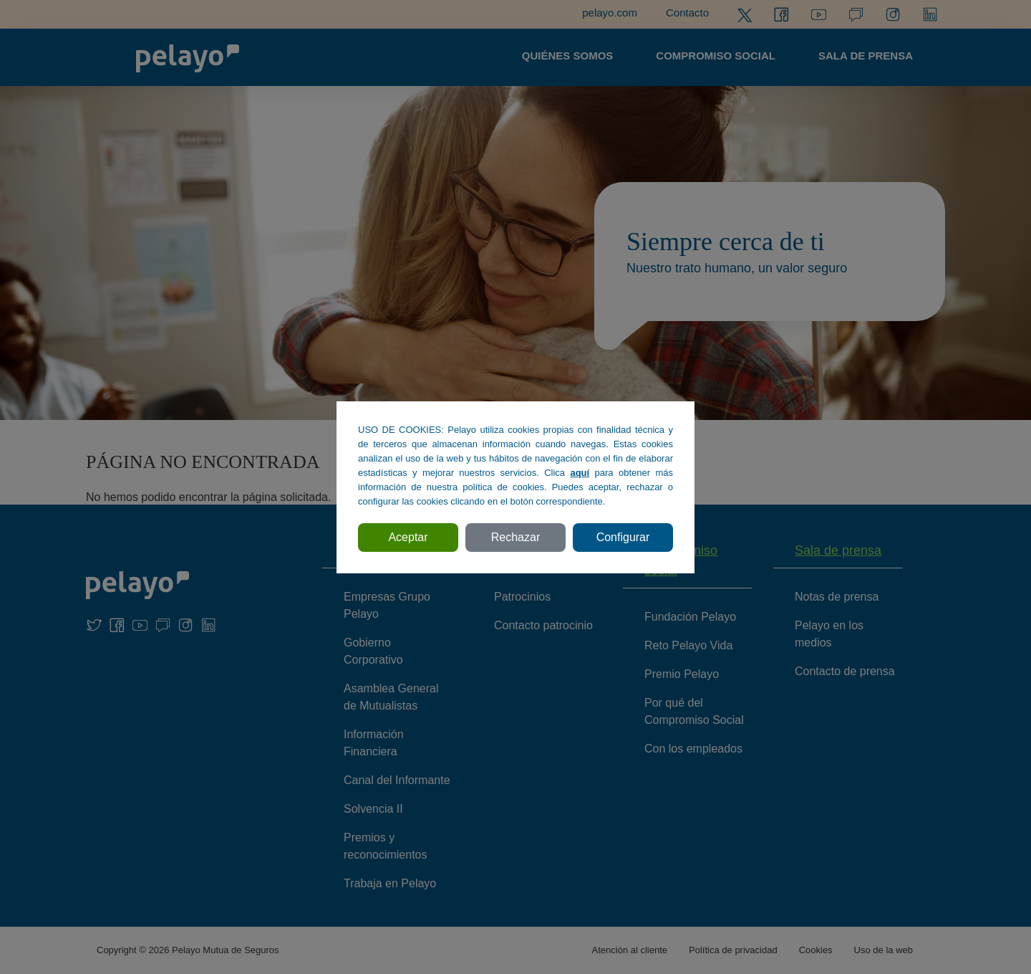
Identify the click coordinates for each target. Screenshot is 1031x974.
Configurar (623, 537)
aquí (579, 472)
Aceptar (407, 537)
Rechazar (515, 537)
